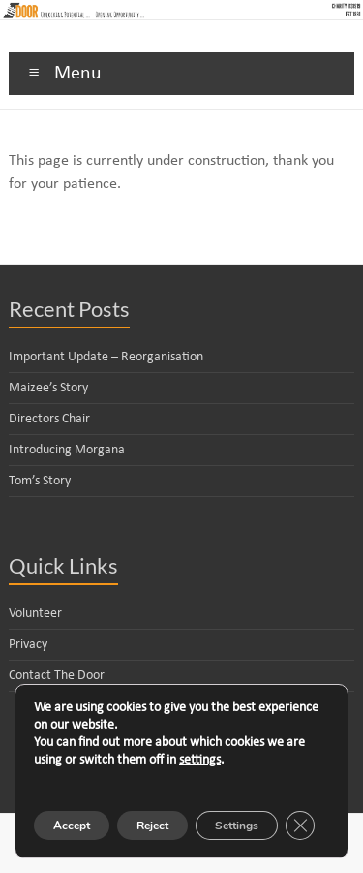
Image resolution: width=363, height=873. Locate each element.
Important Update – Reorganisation (106, 357)
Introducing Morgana (67, 450)
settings (200, 760)
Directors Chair (49, 419)
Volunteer (35, 614)
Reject (152, 825)
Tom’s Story (40, 481)
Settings (236, 825)
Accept (71, 825)
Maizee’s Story (48, 388)
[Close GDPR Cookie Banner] (300, 825)
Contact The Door (57, 676)
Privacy (28, 645)
